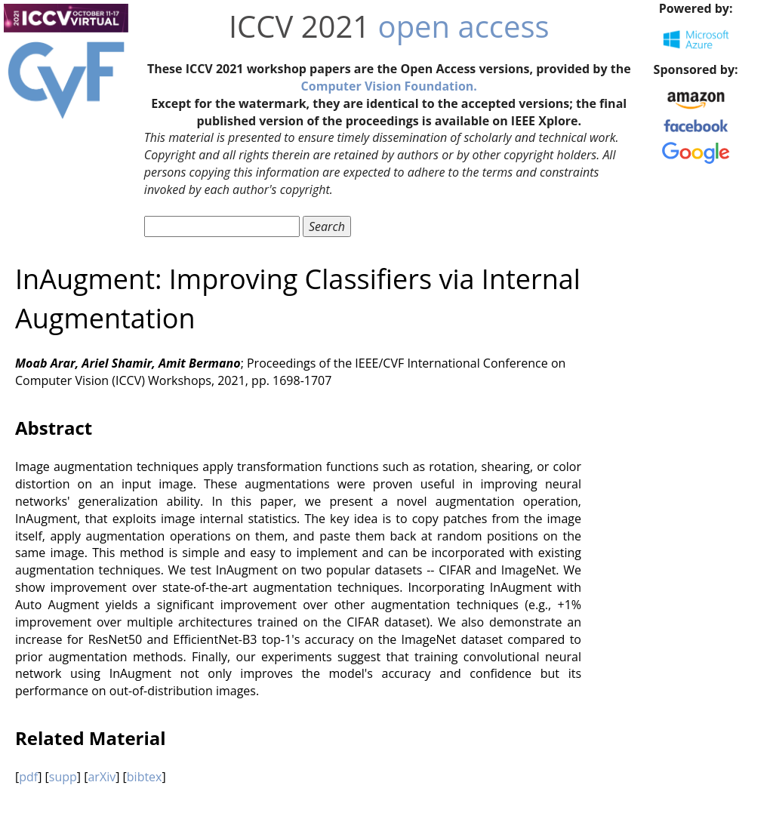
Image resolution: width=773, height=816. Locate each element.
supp (63, 776)
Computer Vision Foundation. (389, 86)
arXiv (101, 776)
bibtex (144, 776)
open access (464, 26)
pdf (28, 776)
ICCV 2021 (299, 26)
